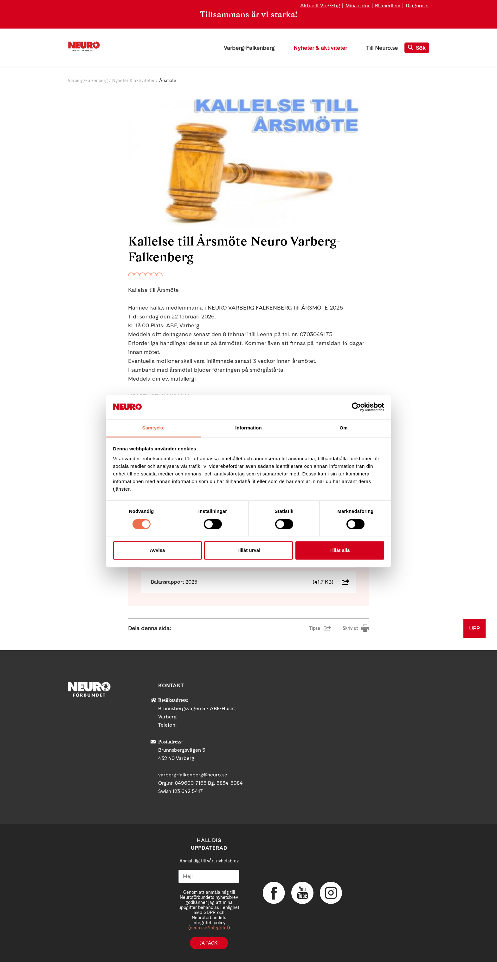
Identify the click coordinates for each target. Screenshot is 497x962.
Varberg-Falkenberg (249, 47)
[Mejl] (208, 876)
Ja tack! (208, 943)
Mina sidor (357, 6)
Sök (417, 47)
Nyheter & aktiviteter (320, 47)
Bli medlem (387, 6)
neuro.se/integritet (209, 927)
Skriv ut (350, 628)
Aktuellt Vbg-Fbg (320, 6)
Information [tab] (248, 428)
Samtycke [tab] (153, 428)
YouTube (302, 893)
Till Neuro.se (382, 47)
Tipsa (314, 628)
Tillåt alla (340, 550)
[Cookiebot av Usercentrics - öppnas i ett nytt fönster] (356, 407)
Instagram (331, 893)
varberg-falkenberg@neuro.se (192, 775)
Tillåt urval (249, 550)
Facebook (274, 893)
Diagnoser (417, 6)
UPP (474, 628)
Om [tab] (343, 428)
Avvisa (157, 550)
